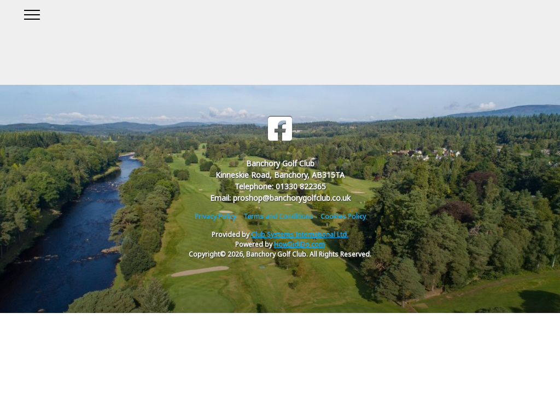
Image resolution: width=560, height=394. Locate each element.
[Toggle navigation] (31, 13)
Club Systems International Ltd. (299, 234)
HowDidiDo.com (299, 244)
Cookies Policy (343, 216)
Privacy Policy (215, 216)
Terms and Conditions (278, 216)
